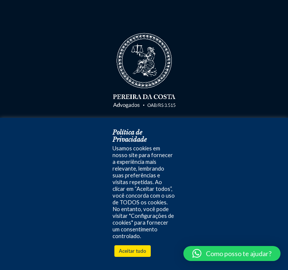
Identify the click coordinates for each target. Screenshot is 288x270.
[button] (231, 253)
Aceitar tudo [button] (132, 251)
